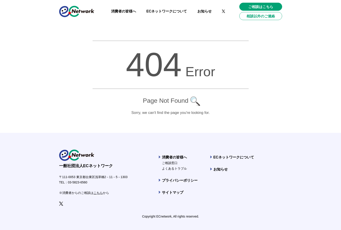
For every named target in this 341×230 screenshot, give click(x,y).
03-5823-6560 (77, 182)
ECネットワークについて (233, 157)
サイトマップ (172, 192)
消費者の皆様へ (174, 157)
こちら (98, 193)
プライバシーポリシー (180, 180)
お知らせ (220, 169)
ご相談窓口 (170, 163)
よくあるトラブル (174, 168)
